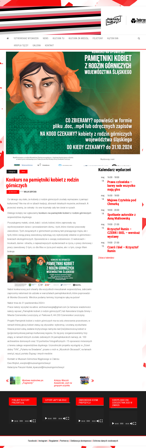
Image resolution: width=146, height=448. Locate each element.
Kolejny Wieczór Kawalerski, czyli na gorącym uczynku (63, 383)
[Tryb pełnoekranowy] (34, 421)
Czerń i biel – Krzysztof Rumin (122, 249)
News (23, 172)
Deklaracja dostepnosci (80, 440)
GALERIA (37, 45)
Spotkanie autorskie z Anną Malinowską (121, 216)
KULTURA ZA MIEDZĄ (78, 38)
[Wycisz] (31, 421)
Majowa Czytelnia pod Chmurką (121, 202)
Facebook (32, 440)
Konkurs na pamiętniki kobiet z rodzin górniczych (42, 183)
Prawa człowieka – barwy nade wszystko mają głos (121, 185)
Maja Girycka (30, 192)
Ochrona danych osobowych (105, 440)
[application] (23, 416)
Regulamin (53, 440)
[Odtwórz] (12, 421)
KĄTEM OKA (112, 38)
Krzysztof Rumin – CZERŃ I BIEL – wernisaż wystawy (123, 233)
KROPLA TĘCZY (21, 45)
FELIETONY (98, 38)
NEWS (45, 38)
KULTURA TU (58, 38)
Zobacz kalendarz (106, 257)
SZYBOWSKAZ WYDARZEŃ (26, 38)
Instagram (42, 440)
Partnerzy (64, 440)
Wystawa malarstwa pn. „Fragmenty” (33, 381)
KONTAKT (49, 45)
